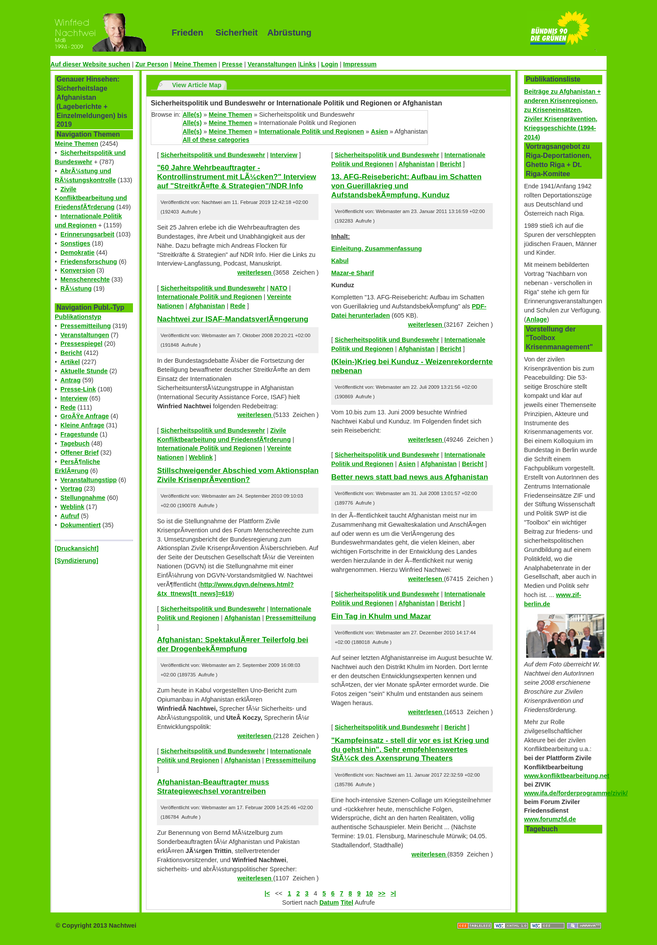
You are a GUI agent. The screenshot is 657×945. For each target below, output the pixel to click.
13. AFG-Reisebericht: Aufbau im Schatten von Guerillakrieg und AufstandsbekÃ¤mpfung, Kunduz (406, 185)
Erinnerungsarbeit (87, 234)
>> (381, 893)
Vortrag (71, 488)
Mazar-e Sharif (352, 272)
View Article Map (197, 85)
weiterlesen (255, 272)
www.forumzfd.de (550, 819)
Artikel (70, 361)
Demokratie (77, 252)
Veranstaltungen (272, 64)
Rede (68, 407)
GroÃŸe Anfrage (84, 416)
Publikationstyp (78, 316)
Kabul (339, 260)
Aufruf (69, 515)
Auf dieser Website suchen (90, 64)
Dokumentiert (80, 525)
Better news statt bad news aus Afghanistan (409, 476)
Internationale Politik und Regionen (311, 131)
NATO (278, 288)
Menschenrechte (85, 279)
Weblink (72, 506)
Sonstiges (75, 243)
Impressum (360, 64)
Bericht (71, 352)
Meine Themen (195, 64)
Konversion (77, 270)
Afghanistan (207, 305)
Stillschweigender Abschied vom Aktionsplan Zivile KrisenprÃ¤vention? (238, 475)
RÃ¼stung (76, 288)
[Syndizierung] (76, 560)
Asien (379, 131)
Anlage (536, 319)
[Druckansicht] (77, 548)
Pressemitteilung (85, 325)
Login (329, 64)
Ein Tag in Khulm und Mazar (381, 616)
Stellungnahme (82, 497)
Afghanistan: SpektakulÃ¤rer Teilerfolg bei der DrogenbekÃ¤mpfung (232, 644)
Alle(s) (192, 114)
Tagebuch (75, 443)
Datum (329, 902)
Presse (232, 64)
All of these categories (215, 139)
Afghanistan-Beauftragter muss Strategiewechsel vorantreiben (213, 786)
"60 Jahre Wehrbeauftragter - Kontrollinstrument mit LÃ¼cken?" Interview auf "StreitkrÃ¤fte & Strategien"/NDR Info (236, 176)
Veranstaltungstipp (88, 479)
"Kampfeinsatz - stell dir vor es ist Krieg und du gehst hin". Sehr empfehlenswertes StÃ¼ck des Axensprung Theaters (410, 749)
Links (308, 64)
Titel (347, 902)
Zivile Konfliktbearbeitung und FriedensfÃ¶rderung (91, 198)
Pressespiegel (81, 343)
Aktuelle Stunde (84, 371)
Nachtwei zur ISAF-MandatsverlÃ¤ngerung (232, 319)
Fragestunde (79, 434)
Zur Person (151, 64)
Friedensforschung (88, 261)
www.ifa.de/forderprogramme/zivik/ (576, 793)
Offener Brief (79, 452)
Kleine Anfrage (82, 425)
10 (369, 893)
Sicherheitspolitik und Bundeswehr (212, 154)
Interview (73, 398)
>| (393, 893)
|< (267, 893)
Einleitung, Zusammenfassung (376, 248)
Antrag (70, 380)
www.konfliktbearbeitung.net (566, 775)
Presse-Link (78, 389)
